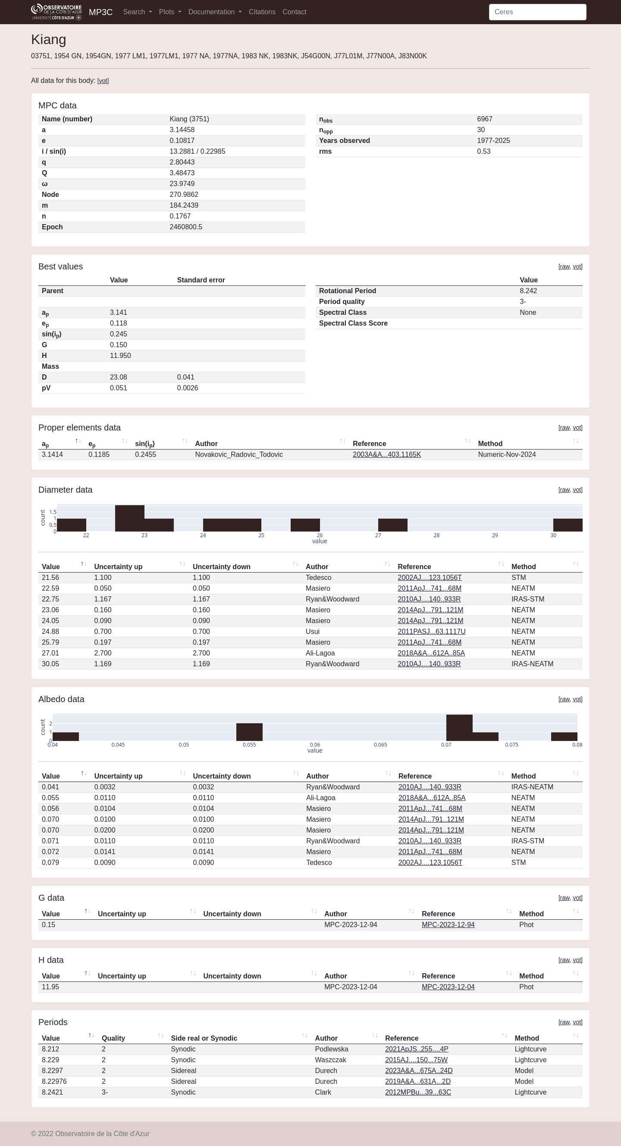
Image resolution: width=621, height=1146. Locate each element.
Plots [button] (167, 12)
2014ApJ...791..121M (431, 610)
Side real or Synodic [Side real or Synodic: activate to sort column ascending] (204, 1038)
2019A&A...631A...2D (418, 1081)
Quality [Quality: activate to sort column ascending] (113, 1038)
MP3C (101, 12)
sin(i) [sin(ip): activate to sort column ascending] (145, 444)
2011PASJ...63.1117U (432, 631)
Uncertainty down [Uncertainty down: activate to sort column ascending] (222, 566)
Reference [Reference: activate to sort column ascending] (369, 443)
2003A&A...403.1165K (387, 454)
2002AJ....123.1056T (430, 577)
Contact (294, 12)
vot (103, 80)
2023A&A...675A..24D (419, 1070)
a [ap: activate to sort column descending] (45, 444)
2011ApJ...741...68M (430, 588)
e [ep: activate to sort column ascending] (91, 444)
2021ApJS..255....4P (416, 1049)
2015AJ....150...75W (416, 1060)
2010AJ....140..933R (429, 599)
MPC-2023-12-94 (448, 924)
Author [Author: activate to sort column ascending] (206, 443)
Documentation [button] (212, 12)
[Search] (537, 12)
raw (565, 266)
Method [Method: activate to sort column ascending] (490, 443)
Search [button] (135, 12)
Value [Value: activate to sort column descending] (51, 566)
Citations (262, 12)
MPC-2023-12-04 (448, 987)
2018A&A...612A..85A (431, 653)
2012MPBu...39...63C (418, 1092)
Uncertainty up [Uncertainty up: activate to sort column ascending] (118, 566)
